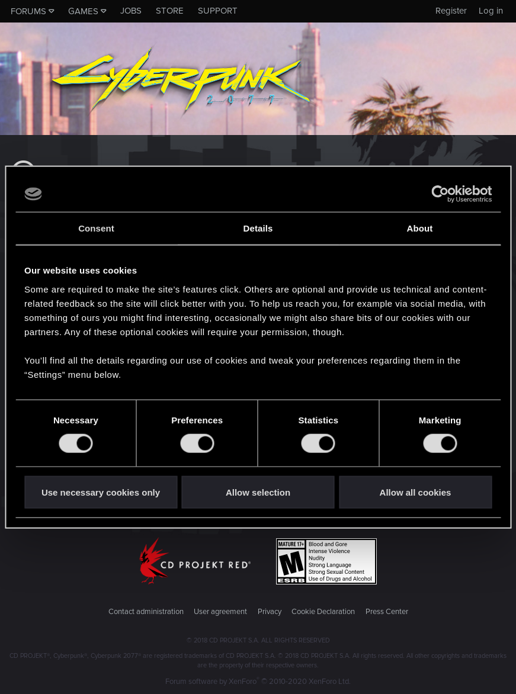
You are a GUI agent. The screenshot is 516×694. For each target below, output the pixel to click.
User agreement (220, 611)
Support (218, 10)
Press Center (387, 611)
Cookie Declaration (323, 611)
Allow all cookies (415, 492)
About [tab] (420, 228)
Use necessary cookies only (100, 492)
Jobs (131, 10)
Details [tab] (258, 228)
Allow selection (258, 492)
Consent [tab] (96, 228)
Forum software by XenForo (258, 681)
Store (170, 10)
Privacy (269, 611)
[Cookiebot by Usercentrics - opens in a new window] (440, 194)
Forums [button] (28, 11)
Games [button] (83, 11)
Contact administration (146, 611)
